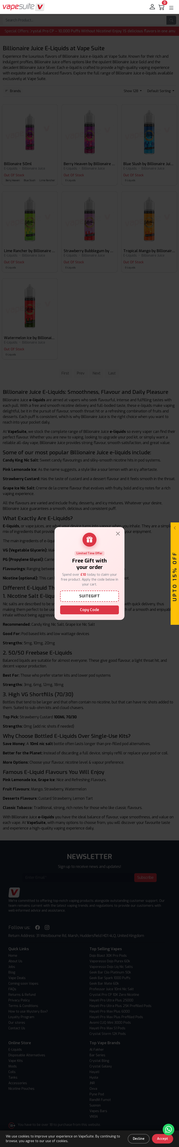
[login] (153, 7)
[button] (171, 8)
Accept (162, 1139)
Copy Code (89, 609)
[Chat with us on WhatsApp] (168, 1129)
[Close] (118, 533)
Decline (139, 1139)
